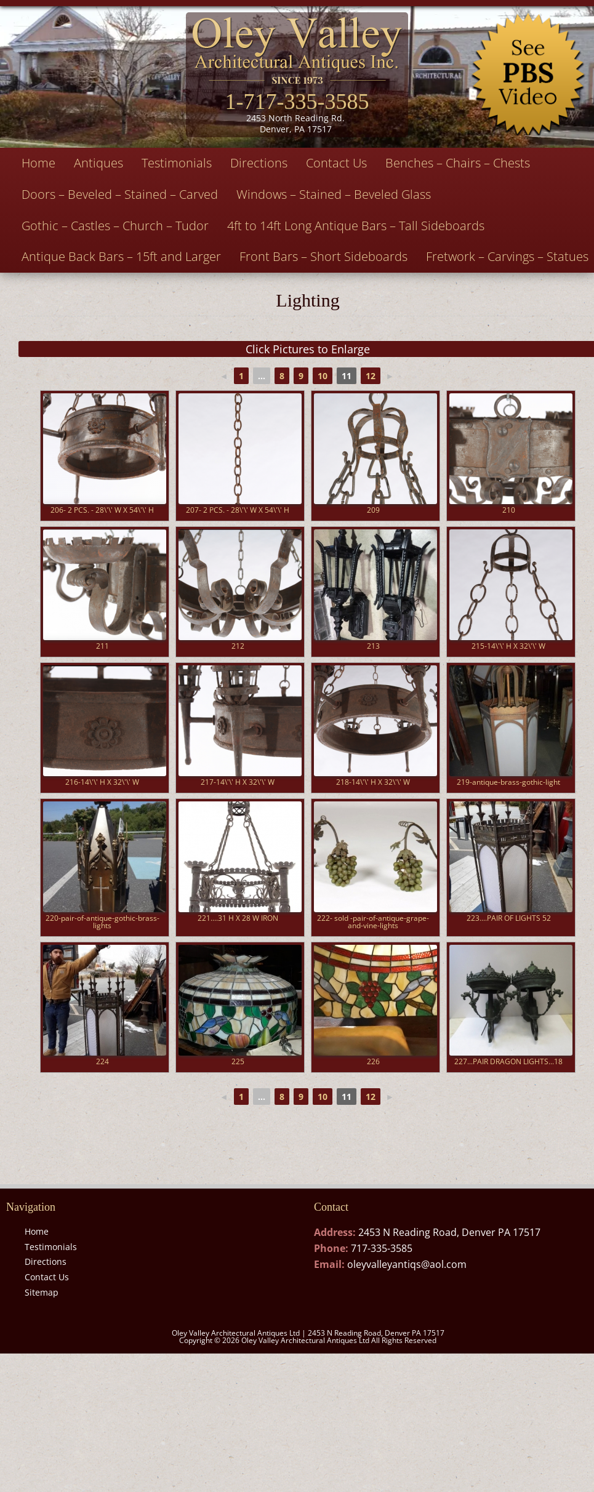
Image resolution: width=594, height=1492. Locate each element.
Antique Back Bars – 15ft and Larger (121, 256)
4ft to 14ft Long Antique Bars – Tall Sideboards (355, 225)
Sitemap (41, 1292)
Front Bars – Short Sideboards (323, 256)
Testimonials (177, 162)
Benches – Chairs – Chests (457, 162)
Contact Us (336, 162)
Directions (258, 162)
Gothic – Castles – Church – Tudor (115, 225)
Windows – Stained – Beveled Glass (333, 194)
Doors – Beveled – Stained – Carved (120, 194)
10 (322, 376)
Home (38, 162)
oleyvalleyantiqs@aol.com (407, 1264)
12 (370, 376)
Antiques (98, 162)
